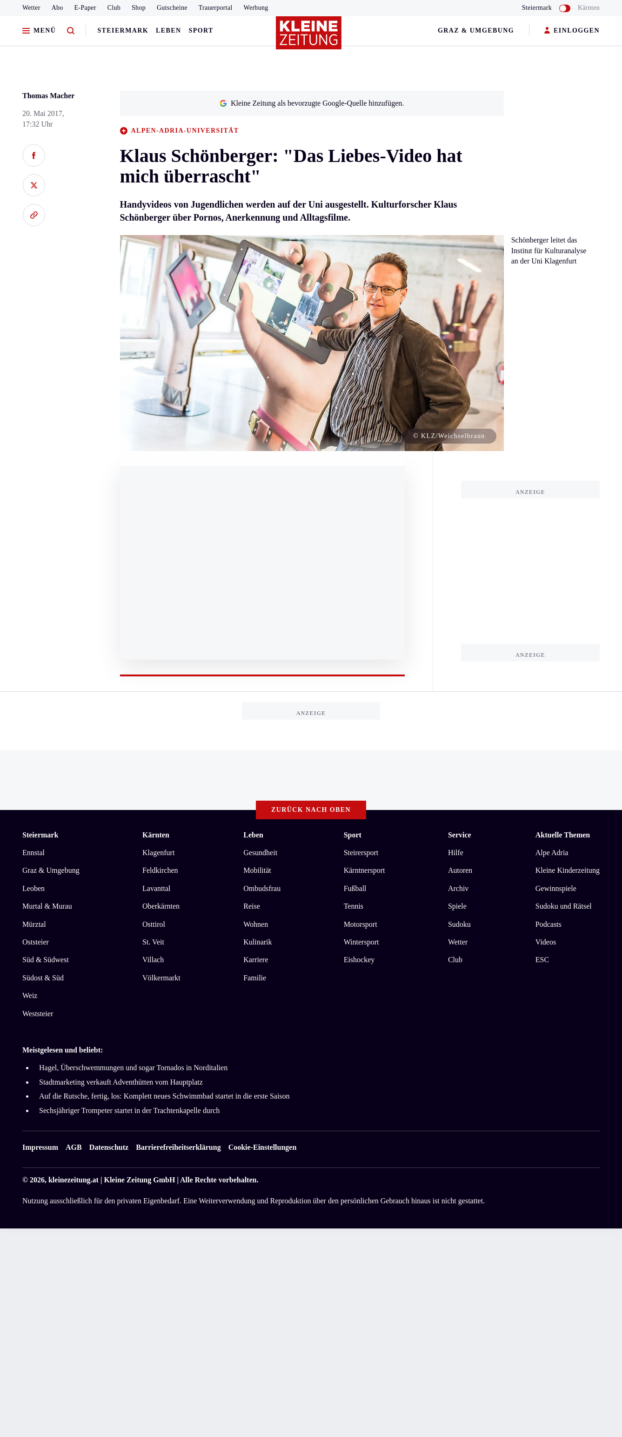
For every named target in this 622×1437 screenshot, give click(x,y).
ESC (542, 960)
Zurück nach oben (311, 809)
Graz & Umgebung (476, 30)
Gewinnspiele (555, 888)
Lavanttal (156, 888)
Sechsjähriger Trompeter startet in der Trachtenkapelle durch (129, 1110)
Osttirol (153, 924)
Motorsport (360, 924)
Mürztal (34, 924)
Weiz (29, 995)
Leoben (33, 888)
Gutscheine (172, 7)
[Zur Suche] (70, 31)
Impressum (40, 1147)
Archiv (458, 888)
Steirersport (361, 853)
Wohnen (255, 924)
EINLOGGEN (572, 31)
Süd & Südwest (45, 960)
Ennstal (33, 853)
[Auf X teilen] (33, 185)
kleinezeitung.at (73, 1180)
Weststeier (37, 1014)
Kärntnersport (364, 870)
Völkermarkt (161, 978)
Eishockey (359, 960)
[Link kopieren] (33, 215)
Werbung (256, 7)
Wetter (31, 7)
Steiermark (122, 30)
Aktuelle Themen (562, 835)
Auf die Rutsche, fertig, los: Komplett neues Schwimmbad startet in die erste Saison (164, 1096)
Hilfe (455, 853)
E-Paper (85, 7)
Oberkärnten (161, 906)
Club (113, 7)
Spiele (457, 906)
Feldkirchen (160, 870)
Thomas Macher (48, 96)
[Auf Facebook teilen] (33, 155)
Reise (251, 906)
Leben (168, 30)
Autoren (460, 870)
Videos (545, 942)
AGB (74, 1147)
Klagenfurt (158, 853)
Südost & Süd (43, 978)
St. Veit (153, 942)
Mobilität (257, 870)
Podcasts (548, 924)
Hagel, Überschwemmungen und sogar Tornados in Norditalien (133, 1068)
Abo (57, 7)
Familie (254, 978)
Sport (201, 30)
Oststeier (35, 942)
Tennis (353, 906)
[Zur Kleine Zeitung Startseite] (309, 36)
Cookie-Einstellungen (262, 1147)
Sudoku (459, 924)
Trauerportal (216, 7)
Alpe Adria (551, 853)
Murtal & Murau (47, 906)
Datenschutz (108, 1147)
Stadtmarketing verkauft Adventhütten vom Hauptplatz (121, 1082)
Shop (139, 7)
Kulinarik (257, 942)
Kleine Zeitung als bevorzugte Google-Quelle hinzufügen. (312, 103)
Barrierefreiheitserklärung (178, 1147)
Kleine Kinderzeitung (567, 870)
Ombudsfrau (262, 888)
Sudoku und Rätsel (563, 906)
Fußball (355, 888)
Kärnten (589, 7)
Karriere (255, 960)
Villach (153, 960)
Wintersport (361, 942)
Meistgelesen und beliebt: (62, 1050)
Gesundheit (260, 853)
